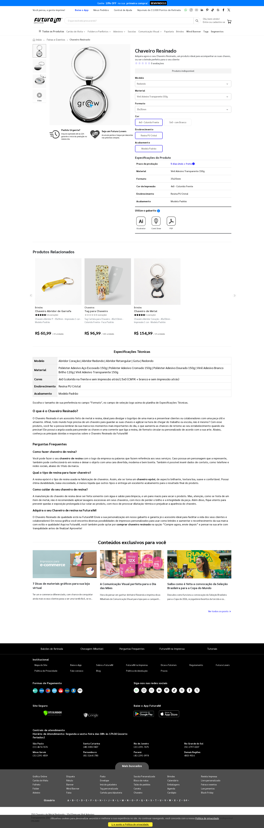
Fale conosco (76, 670)
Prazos (164, 670)
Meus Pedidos (101, 9)
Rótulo (69, 780)
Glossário (49, 800)
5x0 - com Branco (178, 122)
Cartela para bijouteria (111, 792)
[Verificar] (52, 713)
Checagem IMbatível (91, 648)
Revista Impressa (209, 776)
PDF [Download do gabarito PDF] (171, 222)
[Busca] (197, 20)
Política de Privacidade (46, 670)
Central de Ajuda (123, 9)
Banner (70, 784)
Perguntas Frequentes (132, 648)
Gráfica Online (40, 776)
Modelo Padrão (148, 148)
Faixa (68, 792)
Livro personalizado (210, 780)
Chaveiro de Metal (145, 311)
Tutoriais (212, 648)
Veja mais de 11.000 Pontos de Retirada (159, 9)
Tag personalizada (109, 788)
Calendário (172, 780)
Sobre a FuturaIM (104, 664)
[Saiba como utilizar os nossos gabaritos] (158, 210)
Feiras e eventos (209, 784)
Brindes (39, 307)
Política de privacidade (207, 818)
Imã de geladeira (108, 784)
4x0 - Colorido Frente (149, 122)
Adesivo (36, 792)
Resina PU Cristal (149, 135)
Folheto (36, 784)
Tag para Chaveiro (96, 311)
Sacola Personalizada (144, 776)
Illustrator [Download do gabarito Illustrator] (141, 222)
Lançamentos (207, 788)
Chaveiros (89, 307)
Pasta (102, 776)
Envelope (104, 780)
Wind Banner (72, 788)
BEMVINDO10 (158, 3)
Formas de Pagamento (47, 683)
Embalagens (173, 784)
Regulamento (196, 664)
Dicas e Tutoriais (168, 664)
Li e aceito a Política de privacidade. (130, 824)
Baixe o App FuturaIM (147, 705)
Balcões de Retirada (52, 648)
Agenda (171, 788)
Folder (36, 788)
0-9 (185, 800)
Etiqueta (70, 776)
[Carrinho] (229, 22)
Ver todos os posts (219, 611)
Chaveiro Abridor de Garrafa (53, 311)
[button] (183, 63)
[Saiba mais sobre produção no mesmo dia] (69, 134)
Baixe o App (75, 664)
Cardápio (171, 792)
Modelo (139, 77)
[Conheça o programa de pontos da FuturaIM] (111, 134)
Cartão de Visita (40, 780)
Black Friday (207, 792)
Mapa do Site (41, 664)
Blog (98, 670)
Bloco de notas (141, 780)
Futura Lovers (222, 664)
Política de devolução (136, 670)
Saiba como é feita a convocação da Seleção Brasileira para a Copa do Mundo (195, 586)
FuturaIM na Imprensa (172, 648)
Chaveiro (138, 792)
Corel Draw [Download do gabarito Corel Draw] (156, 222)
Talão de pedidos (142, 784)
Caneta (137, 788)
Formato (140, 103)
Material (140, 90)
